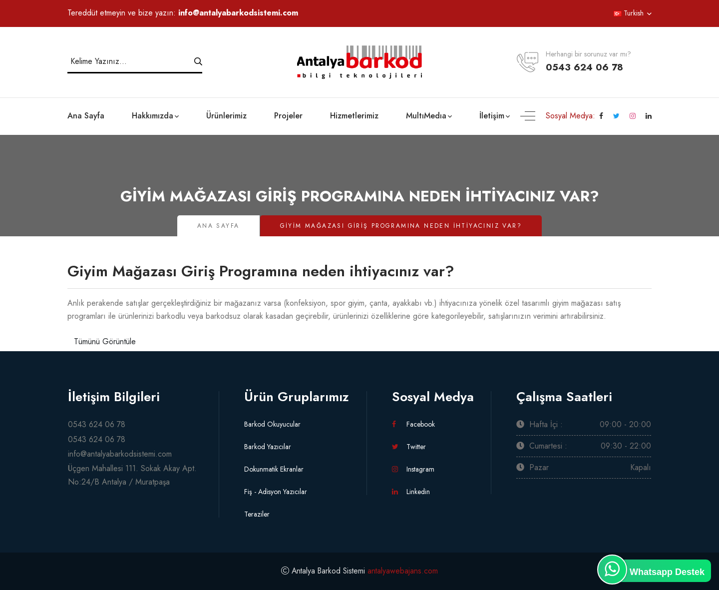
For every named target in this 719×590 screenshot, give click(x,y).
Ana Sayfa (85, 115)
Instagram (413, 469)
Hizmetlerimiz (354, 115)
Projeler (288, 115)
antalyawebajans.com (404, 571)
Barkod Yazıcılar (267, 446)
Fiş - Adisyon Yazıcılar (275, 491)
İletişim (491, 115)
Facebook (413, 424)
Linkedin (411, 491)
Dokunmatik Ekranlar (274, 469)
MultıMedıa (426, 115)
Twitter (409, 446)
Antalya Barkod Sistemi (328, 571)
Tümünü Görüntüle (105, 341)
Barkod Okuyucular (272, 424)
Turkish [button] (629, 13)
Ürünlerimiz (226, 115)
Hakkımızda (152, 115)
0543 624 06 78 (584, 67)
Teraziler (257, 514)
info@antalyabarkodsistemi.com (238, 12)
